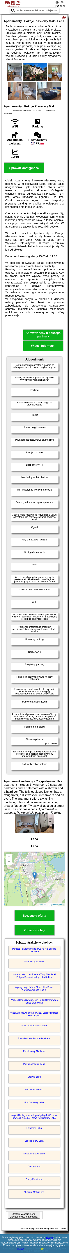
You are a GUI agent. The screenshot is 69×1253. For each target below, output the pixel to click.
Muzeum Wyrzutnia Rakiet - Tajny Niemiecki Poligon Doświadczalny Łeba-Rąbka (34, 975)
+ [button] (9, 856)
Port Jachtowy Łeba (34, 1102)
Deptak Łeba (34, 1166)
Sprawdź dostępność (24, 168)
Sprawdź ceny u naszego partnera (43, 334)
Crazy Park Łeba (34, 1179)
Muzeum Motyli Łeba (34, 1192)
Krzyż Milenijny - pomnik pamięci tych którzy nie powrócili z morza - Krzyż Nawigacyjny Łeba (34, 1116)
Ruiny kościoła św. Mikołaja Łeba (34, 1038)
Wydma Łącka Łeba (34, 961)
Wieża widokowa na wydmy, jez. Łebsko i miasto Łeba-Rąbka (34, 1014)
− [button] (9, 862)
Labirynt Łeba (34, 1077)
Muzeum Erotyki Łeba (34, 1153)
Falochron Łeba (34, 1128)
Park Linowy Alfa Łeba (34, 1051)
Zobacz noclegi (34, 930)
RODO (20, 1249)
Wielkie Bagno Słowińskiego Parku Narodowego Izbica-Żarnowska (34, 1001)
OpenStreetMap (57, 904)
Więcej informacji (43, 345)
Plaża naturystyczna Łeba (34, 1025)
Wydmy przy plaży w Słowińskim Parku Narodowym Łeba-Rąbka (34, 988)
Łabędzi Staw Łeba (34, 1141)
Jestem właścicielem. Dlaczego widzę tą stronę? (24, 1215)
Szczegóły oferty (34, 915)
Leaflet (43, 904)
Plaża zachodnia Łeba (34, 1064)
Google (49, 1237)
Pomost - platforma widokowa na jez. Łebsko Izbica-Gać (34, 950)
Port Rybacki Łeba (34, 1089)
